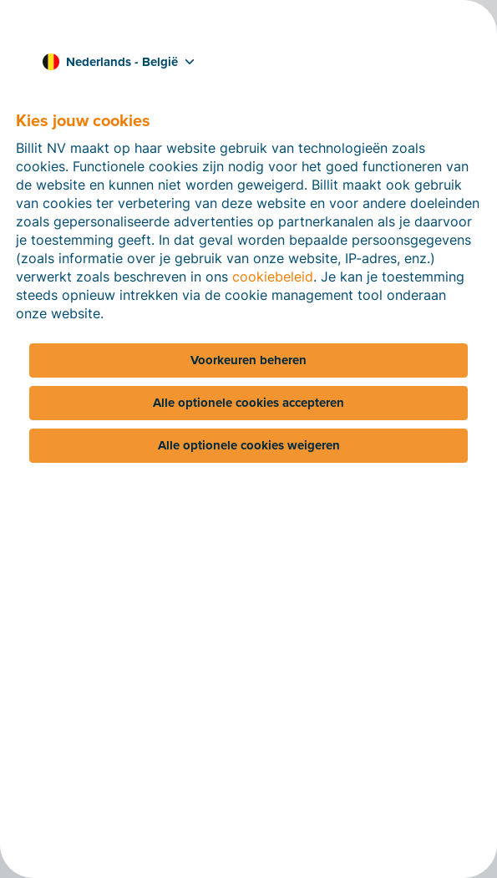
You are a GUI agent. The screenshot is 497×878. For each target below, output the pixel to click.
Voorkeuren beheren (248, 360)
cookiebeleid (272, 276)
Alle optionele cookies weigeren (249, 445)
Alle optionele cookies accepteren (248, 402)
